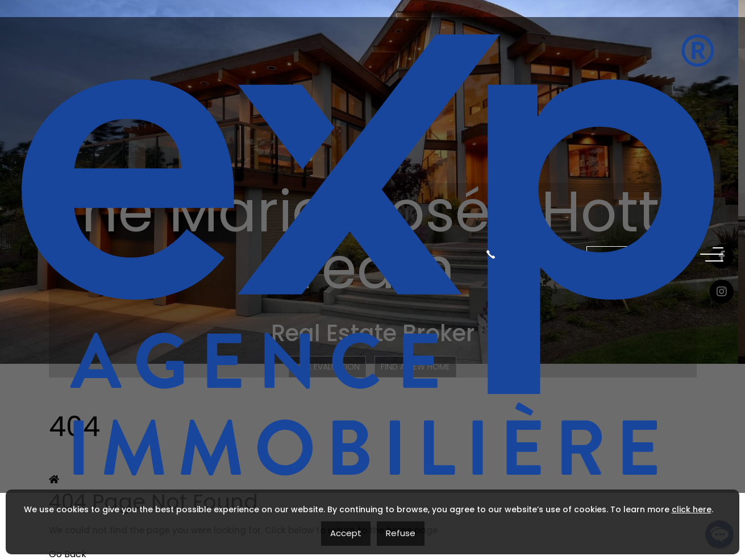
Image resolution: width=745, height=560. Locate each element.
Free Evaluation (327, 366)
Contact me (634, 45)
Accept (345, 533)
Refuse (400, 533)
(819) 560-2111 (527, 44)
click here (691, 509)
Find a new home (416, 366)
